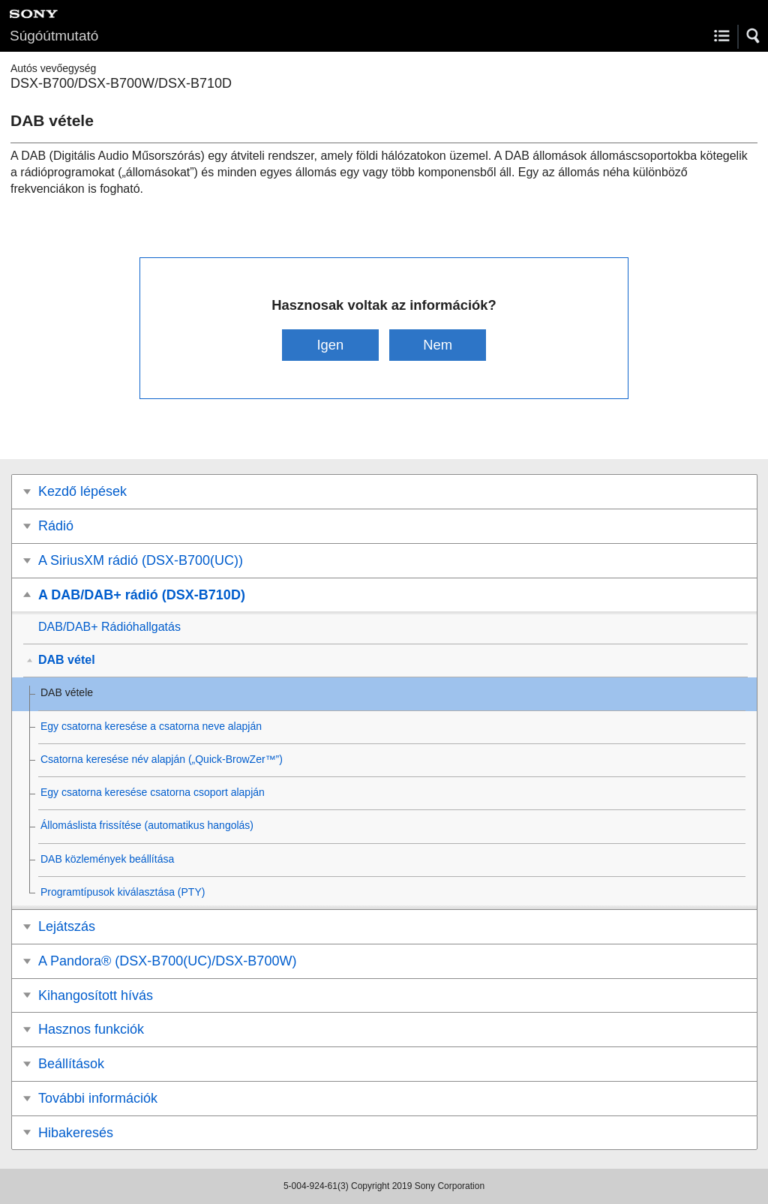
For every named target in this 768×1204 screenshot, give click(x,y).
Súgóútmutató (54, 36)
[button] (753, 36)
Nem (437, 345)
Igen (330, 345)
